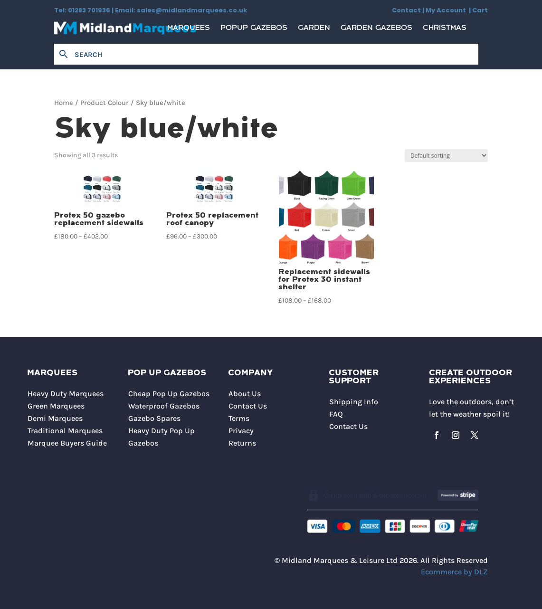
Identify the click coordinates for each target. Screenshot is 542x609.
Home (63, 103)
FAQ (336, 414)
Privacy (241, 430)
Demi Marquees (55, 418)
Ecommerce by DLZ (454, 571)
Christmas (444, 30)
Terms (238, 418)
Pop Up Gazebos (167, 373)
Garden (314, 30)
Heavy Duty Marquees (66, 393)
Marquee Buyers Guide (67, 442)
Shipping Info (353, 401)
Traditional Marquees (65, 430)
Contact (406, 10)
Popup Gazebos (253, 30)
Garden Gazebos (376, 30)
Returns (242, 442)
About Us (244, 393)
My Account (447, 10)
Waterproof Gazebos (164, 405)
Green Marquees (56, 405)
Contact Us (247, 405)
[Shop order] (446, 155)
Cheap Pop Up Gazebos (168, 393)
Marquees (188, 30)
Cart (480, 10)
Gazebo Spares (154, 418)
